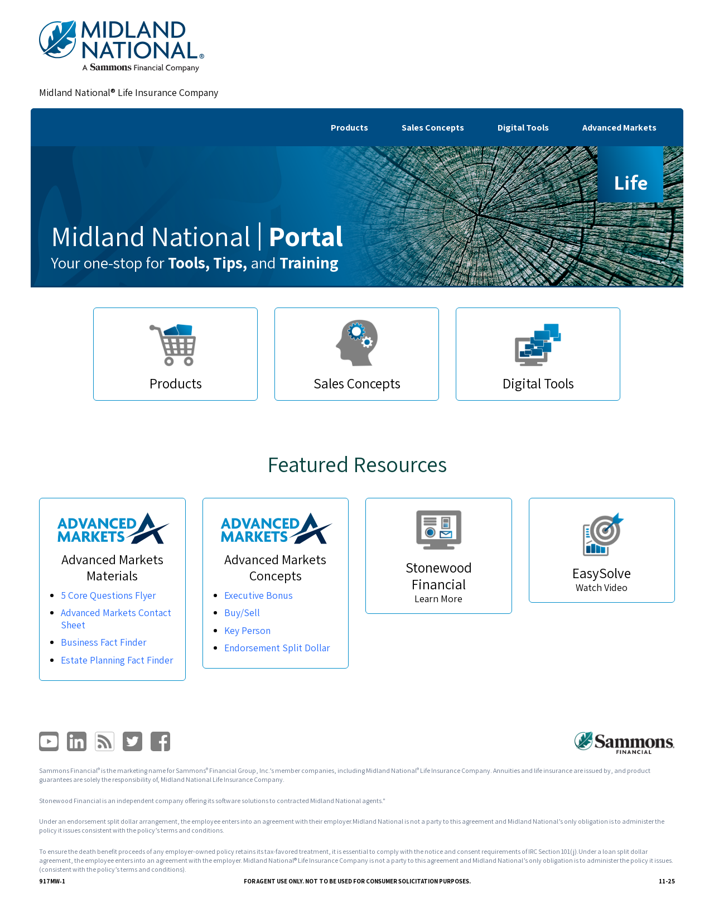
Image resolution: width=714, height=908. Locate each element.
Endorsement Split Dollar (278, 647)
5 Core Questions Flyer (109, 595)
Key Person (248, 630)
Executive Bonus (259, 595)
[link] (121, 46)
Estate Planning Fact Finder (104, 666)
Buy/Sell (242, 612)
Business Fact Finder (104, 642)
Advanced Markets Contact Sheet (117, 618)
